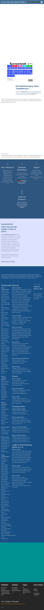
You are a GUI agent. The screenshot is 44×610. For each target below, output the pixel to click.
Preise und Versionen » (22, 198)
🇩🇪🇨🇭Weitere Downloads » (22, 182)
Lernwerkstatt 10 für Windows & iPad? (5, 594)
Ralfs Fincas (2, 607)
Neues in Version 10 (4, 587)
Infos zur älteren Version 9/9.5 (5, 590)
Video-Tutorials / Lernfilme (5, 592)
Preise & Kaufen (22, 2)
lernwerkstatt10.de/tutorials (9, 234)
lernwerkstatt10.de (7, 224)
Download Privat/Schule (22, 168)
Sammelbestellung (36, 593)
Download (15, 585)
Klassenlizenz (36, 590)
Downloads (8, 2)
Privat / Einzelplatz (14, 587)
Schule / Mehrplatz (14, 589)
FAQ (23, 587)
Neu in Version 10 (7, 167)
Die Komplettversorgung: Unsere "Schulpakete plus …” (27, 87)
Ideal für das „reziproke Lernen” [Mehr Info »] (8, 261)
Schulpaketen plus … (24, 91)
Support (12, 2)
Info (2, 2)
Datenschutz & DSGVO (26, 590)
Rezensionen (16, 2)
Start (2, 601)
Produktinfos (4, 585)
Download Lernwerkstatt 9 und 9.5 (16, 591)
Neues (5, 2)
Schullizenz (35, 589)
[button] (6, 71)
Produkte (8, 601)
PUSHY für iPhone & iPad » (38, 289)
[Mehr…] (33, 94)
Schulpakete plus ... (36, 594)
